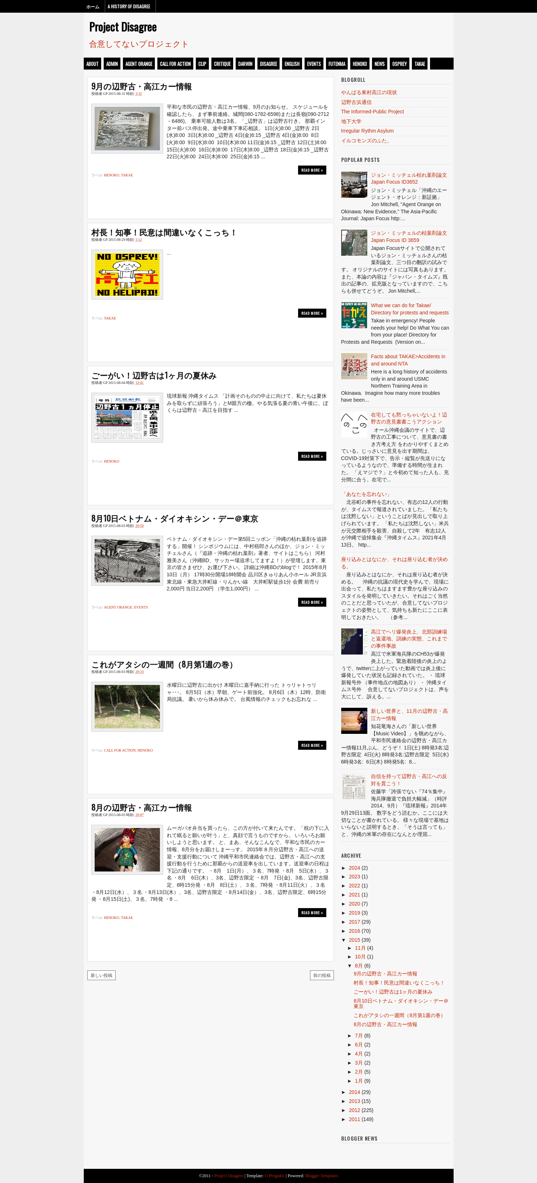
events (314, 63)
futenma (337, 63)
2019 (354, 913)
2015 (354, 940)
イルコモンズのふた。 (366, 140)
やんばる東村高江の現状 (369, 92)
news (380, 63)
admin (112, 63)
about (92, 63)
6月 (359, 1045)
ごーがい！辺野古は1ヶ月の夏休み (154, 375)
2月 (359, 1072)
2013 (354, 1101)
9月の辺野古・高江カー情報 (141, 86)
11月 (360, 948)
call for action (175, 63)
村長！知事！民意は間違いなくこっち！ (164, 232)
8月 (359, 966)
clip (202, 63)
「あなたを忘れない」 (366, 494)
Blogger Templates (321, 1175)
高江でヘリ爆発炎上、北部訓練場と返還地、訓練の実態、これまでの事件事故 (409, 639)
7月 (359, 1035)
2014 (354, 1092)
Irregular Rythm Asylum (367, 131)
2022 (354, 886)
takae (419, 63)
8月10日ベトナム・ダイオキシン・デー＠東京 (174, 518)
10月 (360, 957)
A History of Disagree (129, 6)
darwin (245, 63)
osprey (399, 63)
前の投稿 (322, 975)
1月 (359, 1081)
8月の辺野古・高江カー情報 (141, 807)
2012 (354, 1110)
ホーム (92, 6)
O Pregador (275, 1175)
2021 (354, 895)
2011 (354, 1119)
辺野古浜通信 (356, 102)
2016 (354, 931)
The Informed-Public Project (372, 111)
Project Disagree (123, 26)
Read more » (312, 170)
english (292, 63)
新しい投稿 (101, 975)
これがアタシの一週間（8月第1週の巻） (164, 664)
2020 (354, 904)
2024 (354, 868)
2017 (354, 922)
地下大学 (351, 121)
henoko (360, 63)
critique (222, 63)
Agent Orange (138, 63)
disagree (268, 63)
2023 (354, 876)
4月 (359, 1054)
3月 (359, 1063)
